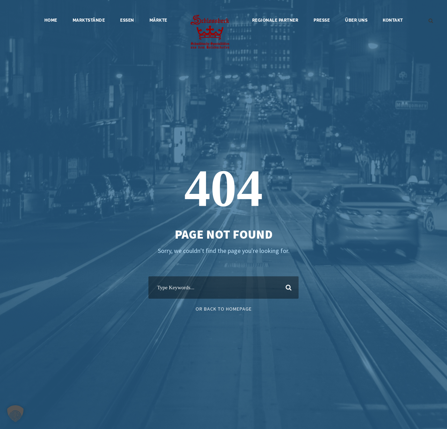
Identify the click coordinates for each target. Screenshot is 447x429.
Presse (322, 20)
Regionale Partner (275, 20)
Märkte (158, 20)
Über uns (356, 20)
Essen (127, 20)
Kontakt (393, 20)
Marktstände (89, 20)
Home (50, 20)
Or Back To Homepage (224, 309)
